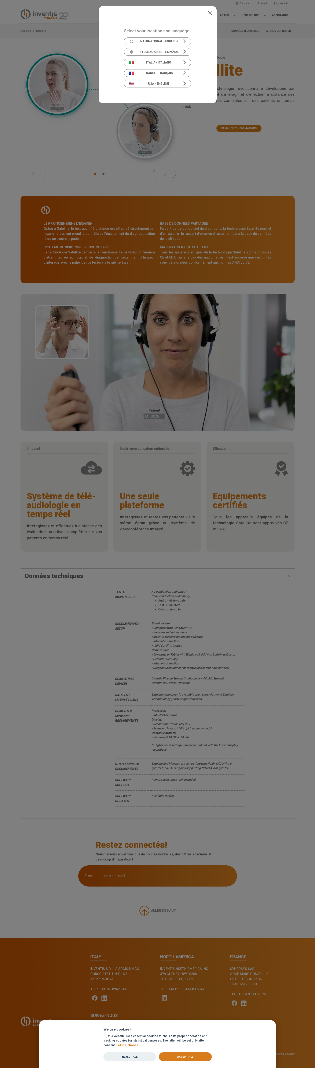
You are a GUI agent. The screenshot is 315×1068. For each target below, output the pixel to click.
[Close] (210, 12)
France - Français (151, 73)
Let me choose (127, 1045)
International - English (153, 41)
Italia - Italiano (150, 62)
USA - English (149, 83)
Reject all (130, 1056)
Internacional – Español (154, 52)
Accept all (185, 1056)
